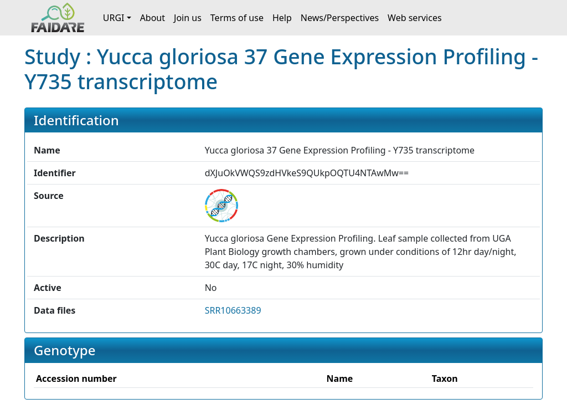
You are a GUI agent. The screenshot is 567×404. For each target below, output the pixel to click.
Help (282, 18)
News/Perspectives (340, 18)
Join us (188, 18)
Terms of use (237, 18)
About (152, 18)
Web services (415, 18)
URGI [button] (114, 18)
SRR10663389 (233, 310)
